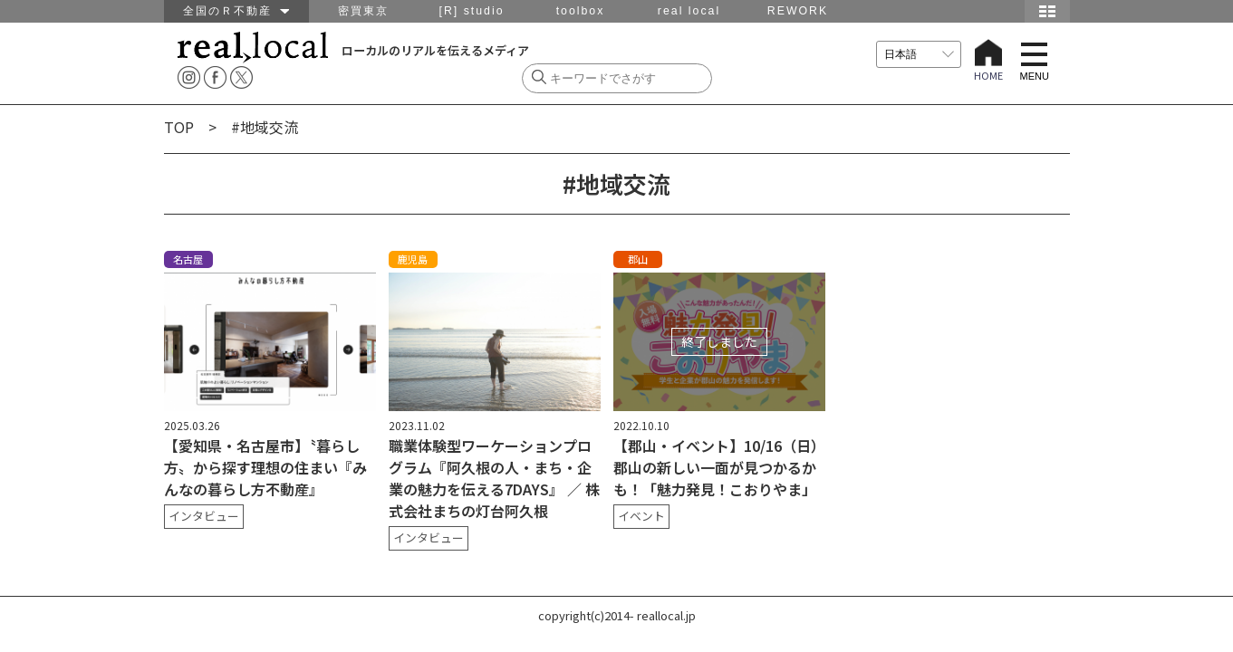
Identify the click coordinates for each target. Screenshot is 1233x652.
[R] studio (471, 11)
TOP (179, 127)
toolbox (580, 11)
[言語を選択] (918, 54)
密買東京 (363, 11)
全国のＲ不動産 (236, 11)
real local (689, 11)
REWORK (797, 11)
